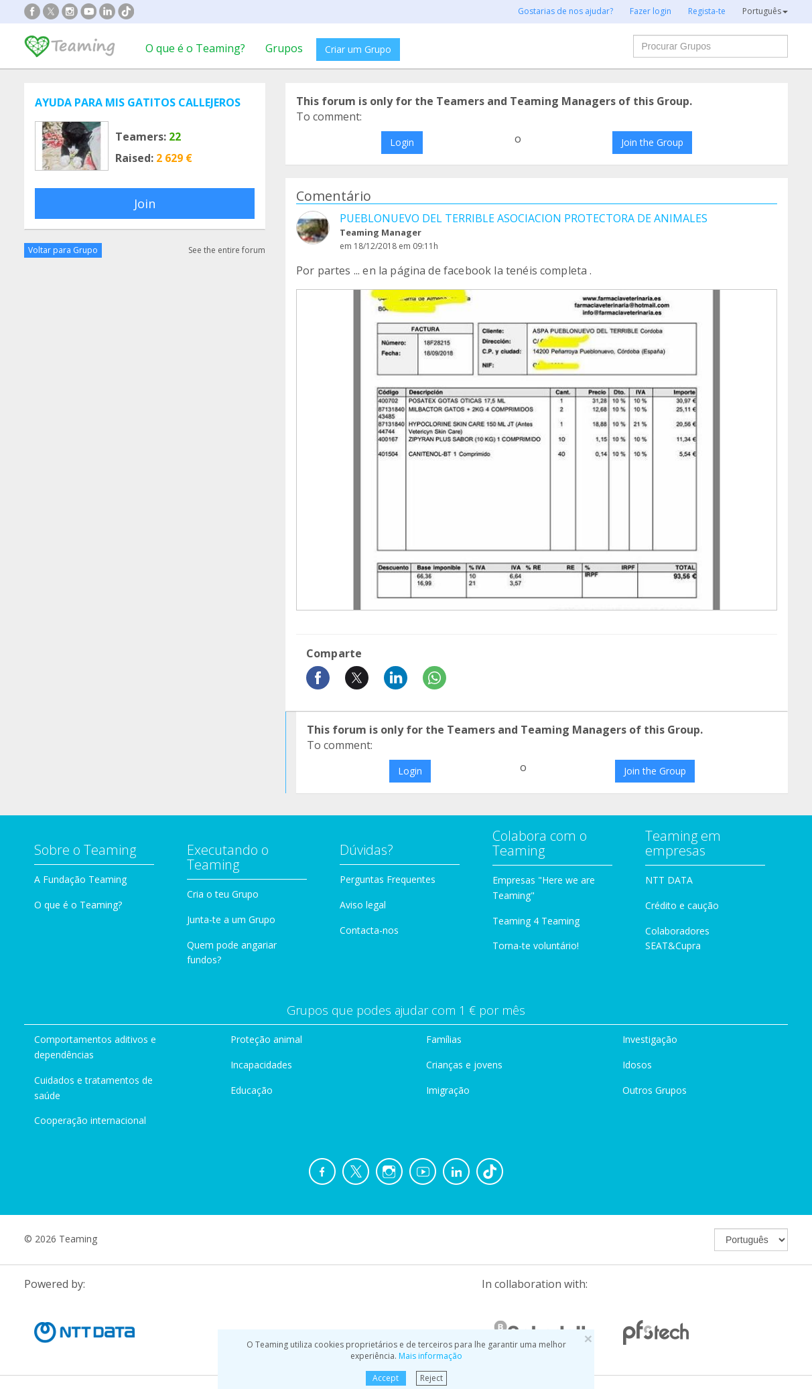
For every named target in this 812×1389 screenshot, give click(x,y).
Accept (386, 1378)
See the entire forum (226, 250)
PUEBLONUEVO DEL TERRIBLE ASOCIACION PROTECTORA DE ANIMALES (523, 218)
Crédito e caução (682, 905)
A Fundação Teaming (80, 879)
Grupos (284, 48)
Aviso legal (363, 904)
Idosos (637, 1064)
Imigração (448, 1090)
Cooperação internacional (90, 1120)
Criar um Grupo (358, 49)
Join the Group (652, 142)
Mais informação (430, 1356)
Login (402, 142)
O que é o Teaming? (195, 48)
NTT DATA (669, 880)
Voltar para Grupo (63, 250)
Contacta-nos (369, 930)
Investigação (649, 1039)
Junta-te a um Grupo (231, 919)
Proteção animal (266, 1039)
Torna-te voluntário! (535, 945)
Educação (251, 1090)
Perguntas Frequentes (387, 879)
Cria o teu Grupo (223, 894)
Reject (431, 1378)
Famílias (444, 1039)
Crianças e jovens (464, 1064)
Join (144, 203)
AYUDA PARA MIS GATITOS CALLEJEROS (138, 102)
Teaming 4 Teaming (536, 920)
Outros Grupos (654, 1090)
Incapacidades (261, 1064)
